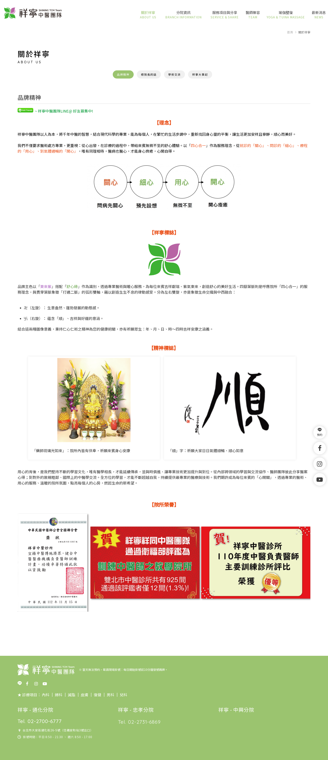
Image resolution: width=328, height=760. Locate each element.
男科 (110, 694)
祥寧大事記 (200, 74)
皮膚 (84, 694)
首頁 (290, 32)
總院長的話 (149, 74)
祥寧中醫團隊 (33, 13)
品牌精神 (123, 74)
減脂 (71, 694)
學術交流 (174, 74)
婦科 (58, 694)
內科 (45, 694)
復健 (97, 694)
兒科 (123, 694)
